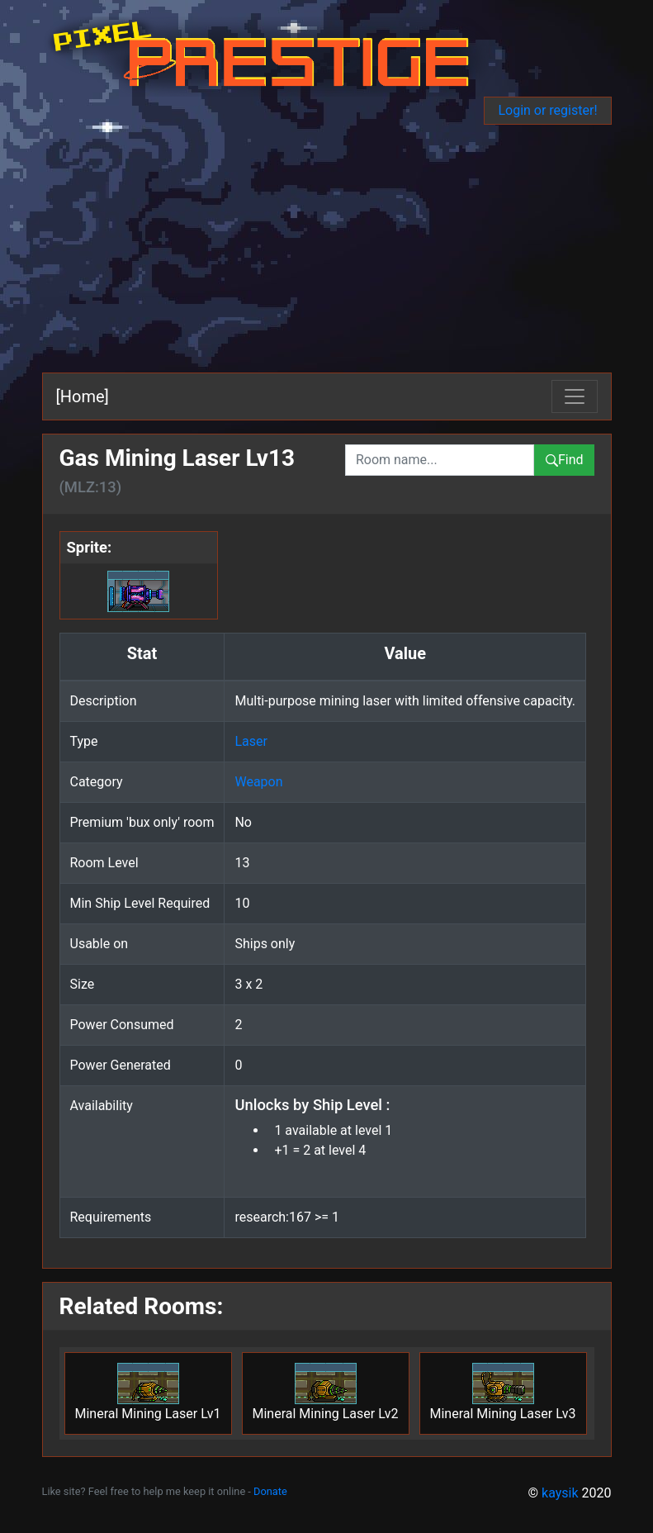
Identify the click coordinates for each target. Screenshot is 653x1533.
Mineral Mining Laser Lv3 (503, 1392)
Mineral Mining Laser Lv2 (326, 1392)
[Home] (82, 396)
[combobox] (439, 460)
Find (564, 459)
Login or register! (547, 110)
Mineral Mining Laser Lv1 (148, 1392)
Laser (250, 741)
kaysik (560, 1493)
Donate (270, 1491)
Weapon (258, 782)
